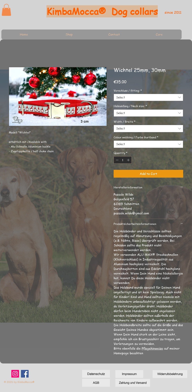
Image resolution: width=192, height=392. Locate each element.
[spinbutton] (122, 160)
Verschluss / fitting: (128, 90)
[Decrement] (116, 160)
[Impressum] (129, 374)
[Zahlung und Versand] (132, 383)
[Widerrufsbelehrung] (170, 374)
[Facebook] (25, 374)
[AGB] (96, 383)
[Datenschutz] (96, 374)
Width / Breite (124, 121)
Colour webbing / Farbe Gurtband (136, 137)
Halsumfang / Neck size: (130, 106)
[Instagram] (15, 374)
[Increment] (128, 160)
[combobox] (148, 97)
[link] (6, 10)
